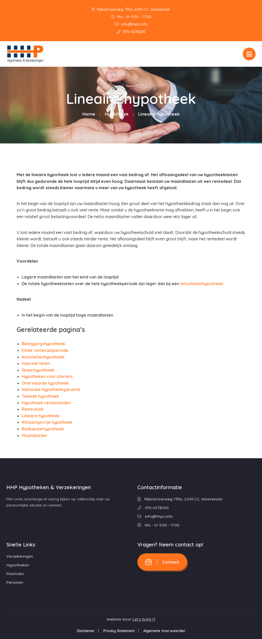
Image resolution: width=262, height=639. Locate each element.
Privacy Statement (119, 631)
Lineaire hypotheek (41, 415)
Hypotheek (116, 114)
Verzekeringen (19, 556)
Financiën (15, 573)
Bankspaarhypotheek (43, 428)
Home (88, 114)
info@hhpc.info (131, 24)
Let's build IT (144, 619)
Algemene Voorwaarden (164, 631)
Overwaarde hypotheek (45, 383)
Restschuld (32, 409)
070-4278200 (131, 31)
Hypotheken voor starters (47, 376)
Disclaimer (86, 631)
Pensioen (14, 582)
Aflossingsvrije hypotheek (47, 422)
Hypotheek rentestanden (46, 402)
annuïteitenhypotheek (201, 283)
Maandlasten (34, 435)
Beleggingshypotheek (43, 343)
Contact (162, 562)
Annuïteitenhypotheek (43, 357)
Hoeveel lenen (36, 363)
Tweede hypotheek (40, 396)
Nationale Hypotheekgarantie (51, 389)
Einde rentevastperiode (45, 350)
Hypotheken (17, 565)
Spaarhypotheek (38, 370)
